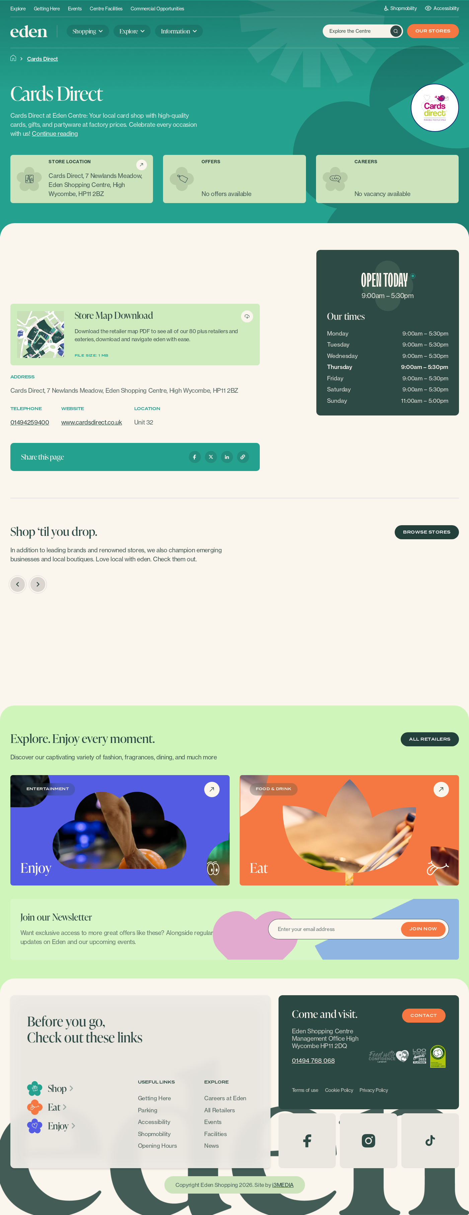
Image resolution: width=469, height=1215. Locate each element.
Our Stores (433, 31)
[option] (62, 646)
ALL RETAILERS (429, 739)
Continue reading (55, 133)
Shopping (84, 31)
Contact (423, 1016)
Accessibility (442, 8)
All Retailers (219, 1110)
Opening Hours (157, 1145)
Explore (18, 8)
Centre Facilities (106, 8)
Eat (58, 1107)
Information (175, 31)
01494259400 (29, 422)
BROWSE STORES (426, 532)
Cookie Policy (339, 1090)
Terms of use (305, 1090)
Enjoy (62, 1125)
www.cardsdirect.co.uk (91, 422)
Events (75, 8)
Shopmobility (400, 8)
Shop (61, 1088)
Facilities (215, 1133)
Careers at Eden (225, 1098)
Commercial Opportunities (157, 8)
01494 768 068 (313, 1061)
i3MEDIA (282, 1185)
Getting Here (47, 8)
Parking (147, 1110)
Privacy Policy (374, 1090)
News (211, 1145)
